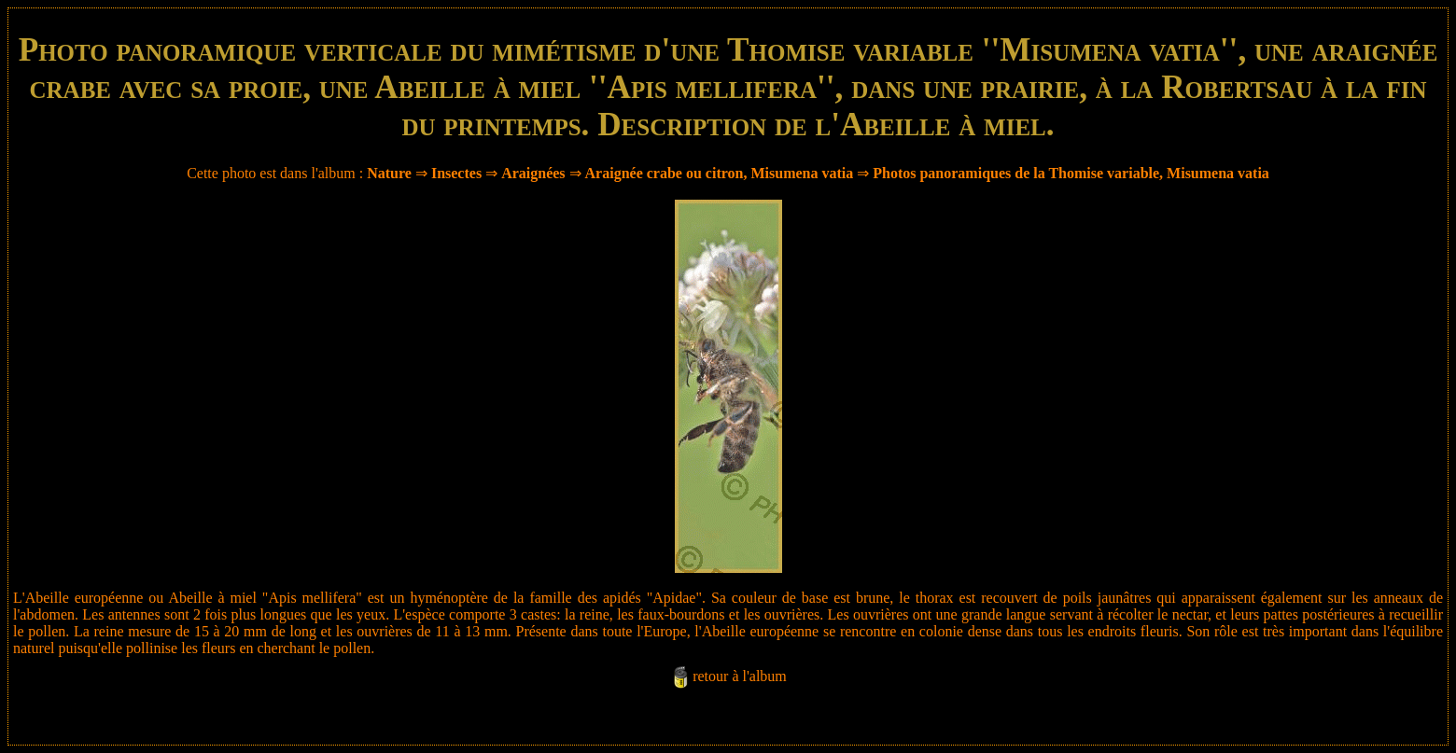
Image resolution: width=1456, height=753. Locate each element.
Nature (389, 173)
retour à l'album (740, 676)
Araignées (533, 173)
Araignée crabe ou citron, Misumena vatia (719, 173)
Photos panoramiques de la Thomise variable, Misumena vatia (1071, 173)
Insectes (456, 173)
